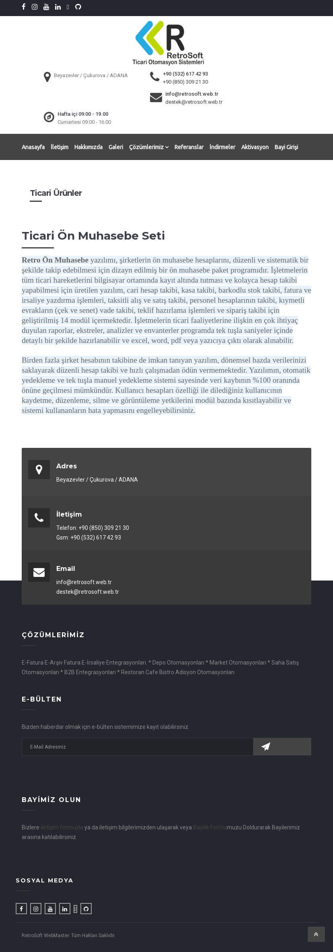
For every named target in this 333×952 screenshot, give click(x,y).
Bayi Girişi (286, 147)
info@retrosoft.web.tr (191, 93)
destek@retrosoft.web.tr (193, 101)
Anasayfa (33, 147)
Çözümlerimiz (149, 147)
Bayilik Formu (210, 827)
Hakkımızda (88, 147)
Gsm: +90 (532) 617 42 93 (88, 537)
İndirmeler (222, 147)
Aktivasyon (255, 147)
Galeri (116, 147)
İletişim (59, 147)
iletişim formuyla (62, 827)
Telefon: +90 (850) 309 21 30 (92, 527)
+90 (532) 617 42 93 (185, 73)
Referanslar (189, 147)
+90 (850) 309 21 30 (185, 81)
